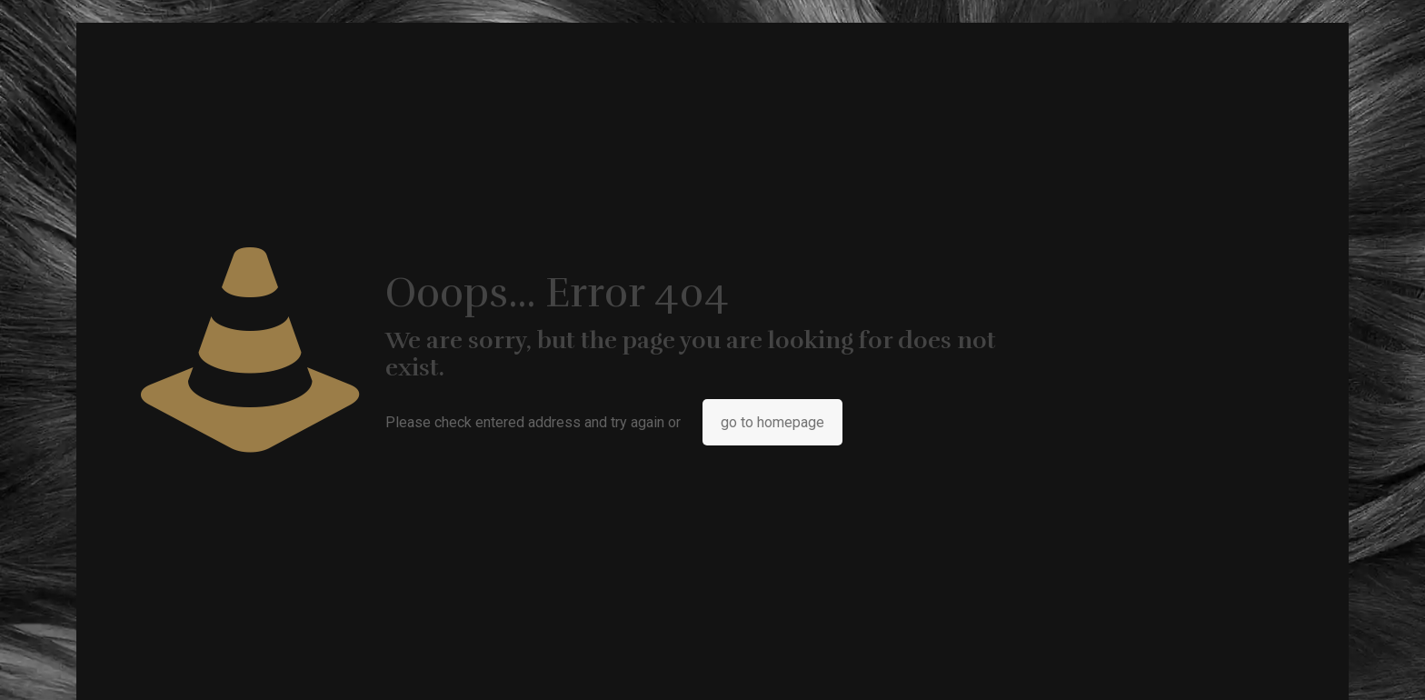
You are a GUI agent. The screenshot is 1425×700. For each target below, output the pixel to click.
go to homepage (772, 422)
